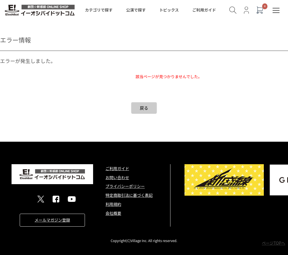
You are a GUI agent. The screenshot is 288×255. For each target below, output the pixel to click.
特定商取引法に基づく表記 (129, 195)
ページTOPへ (273, 243)
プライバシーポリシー (125, 186)
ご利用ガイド (204, 10)
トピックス (169, 10)
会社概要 (113, 213)
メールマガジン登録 (52, 220)
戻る (144, 108)
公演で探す (136, 10)
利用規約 (113, 204)
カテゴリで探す (98, 10)
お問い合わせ (117, 177)
